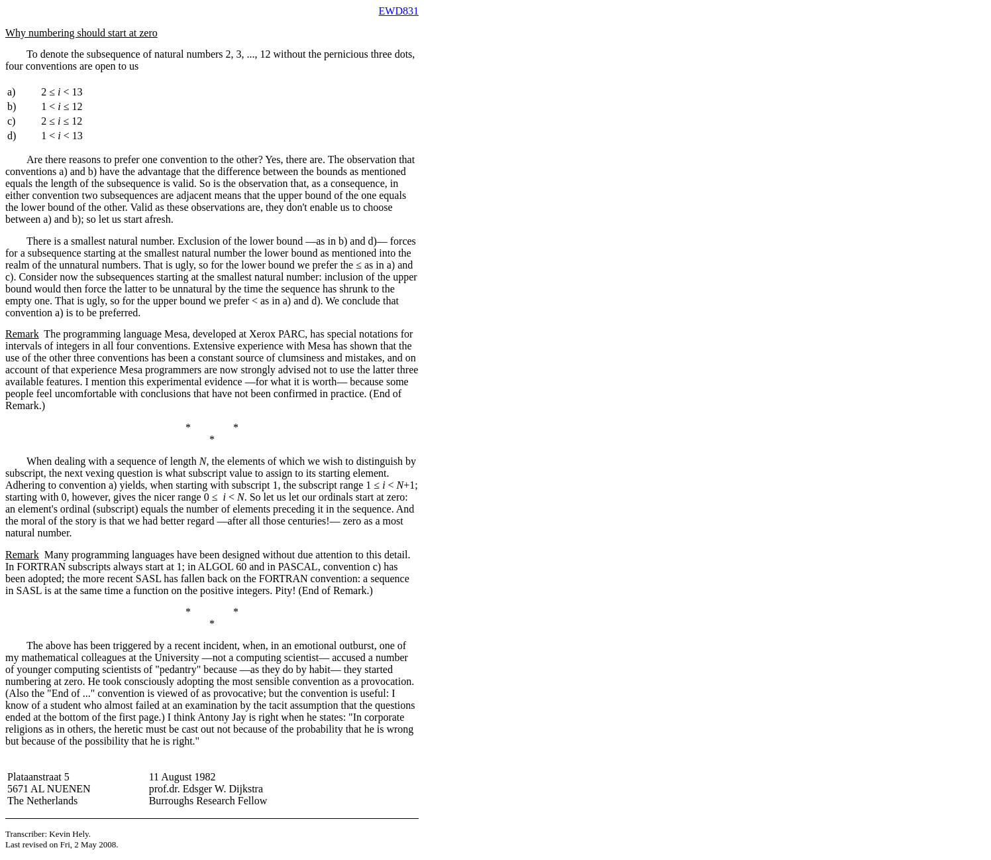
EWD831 (399, 11)
